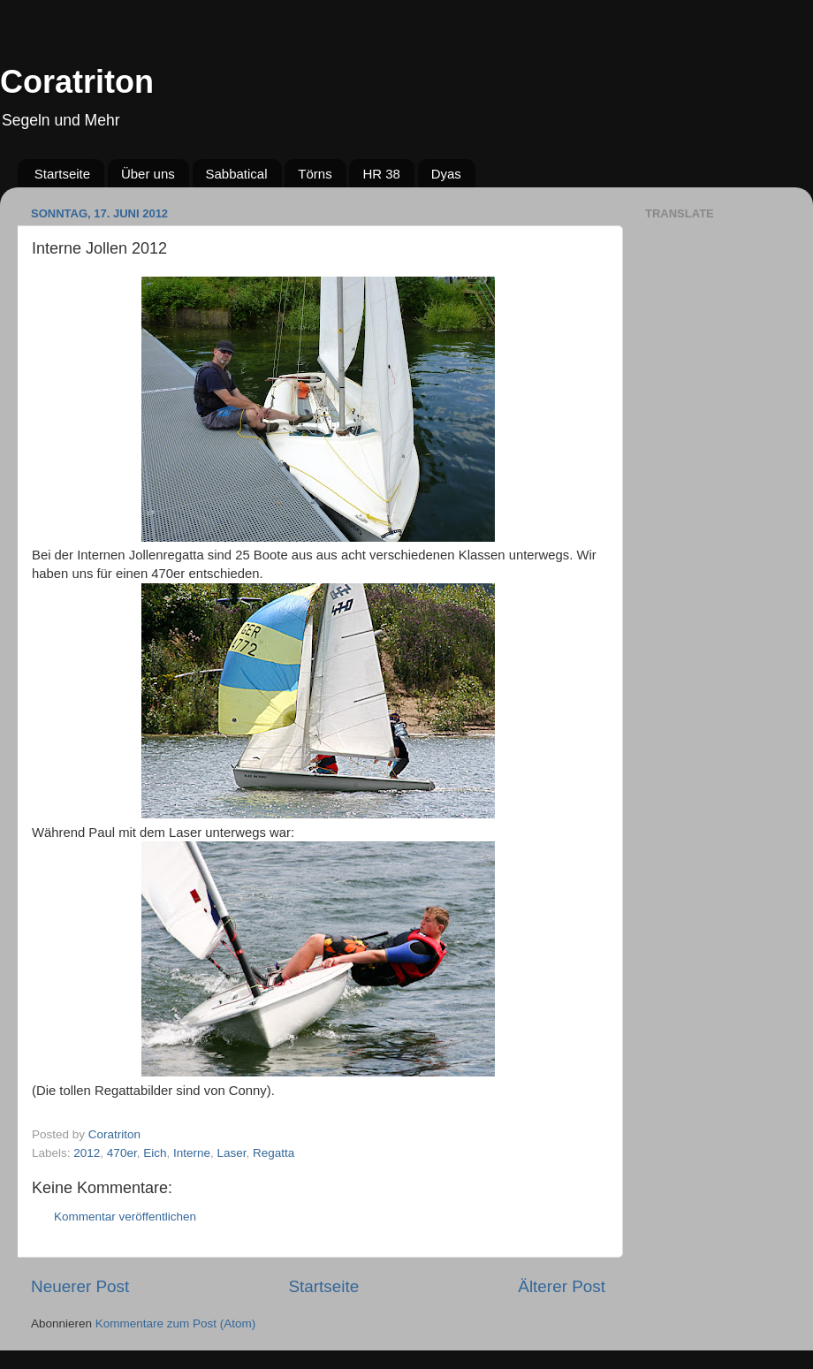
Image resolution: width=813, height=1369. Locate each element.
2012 (86, 1153)
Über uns (148, 173)
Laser (232, 1153)
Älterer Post (561, 1286)
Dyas (446, 173)
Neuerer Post (80, 1286)
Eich (154, 1153)
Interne (191, 1153)
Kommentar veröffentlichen (125, 1216)
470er (122, 1153)
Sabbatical (237, 173)
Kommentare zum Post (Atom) (175, 1323)
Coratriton (77, 82)
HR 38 (381, 173)
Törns (314, 173)
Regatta (273, 1153)
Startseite (62, 173)
